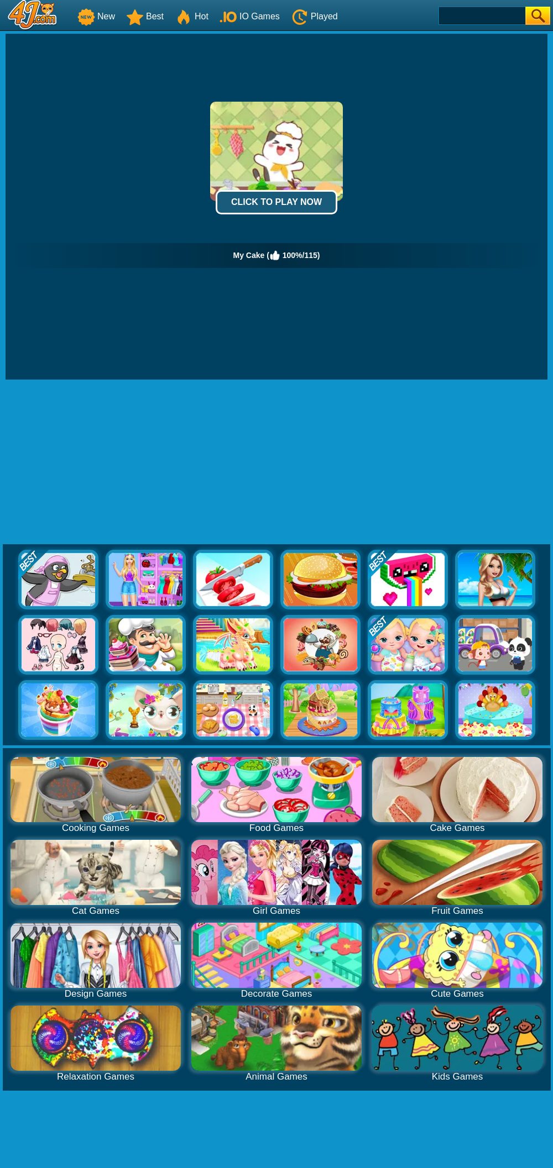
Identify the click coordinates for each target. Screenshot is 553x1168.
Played (314, 16)
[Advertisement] (277, 462)
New (96, 16)
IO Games (250, 16)
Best (145, 16)
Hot (191, 16)
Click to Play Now (276, 202)
